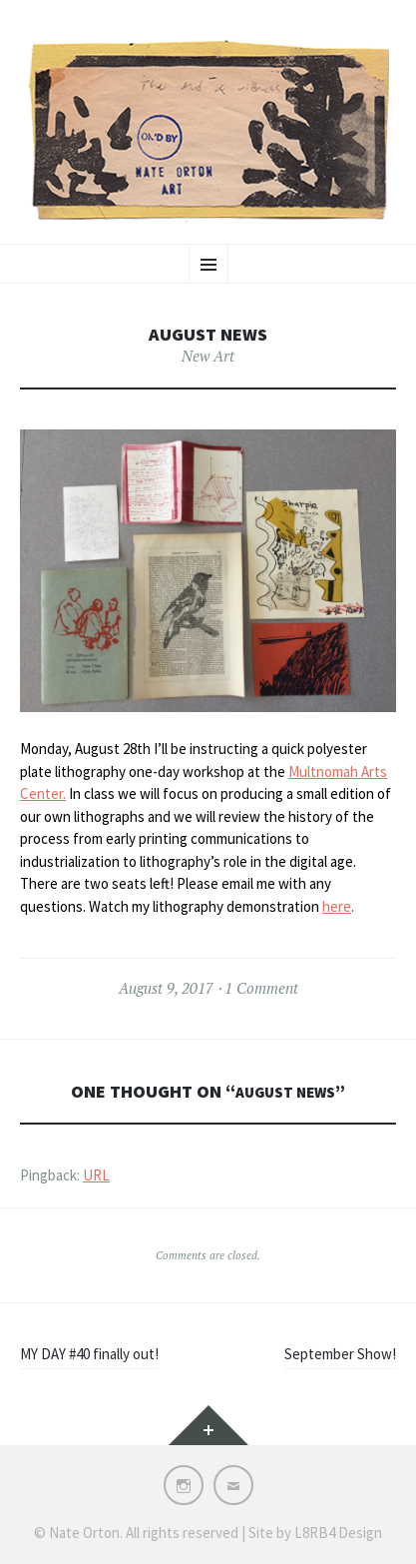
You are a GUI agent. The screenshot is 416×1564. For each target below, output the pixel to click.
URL (96, 1175)
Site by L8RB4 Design (315, 1532)
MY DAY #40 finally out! (89, 1353)
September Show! (340, 1353)
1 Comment (261, 988)
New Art (208, 356)
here (336, 906)
